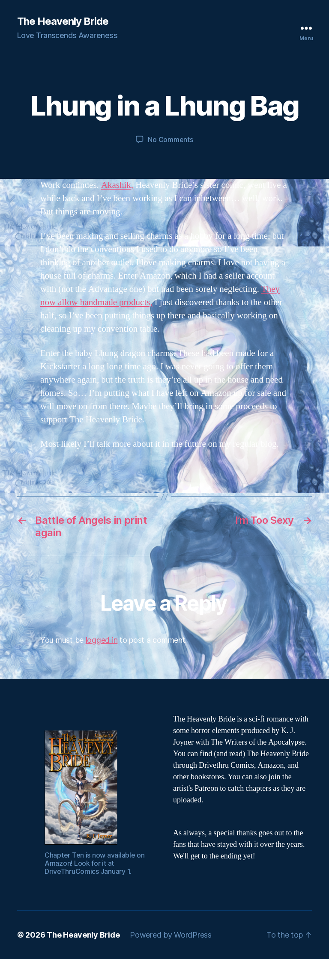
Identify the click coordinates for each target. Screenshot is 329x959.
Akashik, (117, 185)
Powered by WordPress (171, 934)
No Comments (170, 139)
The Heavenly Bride (62, 21)
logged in (102, 639)
